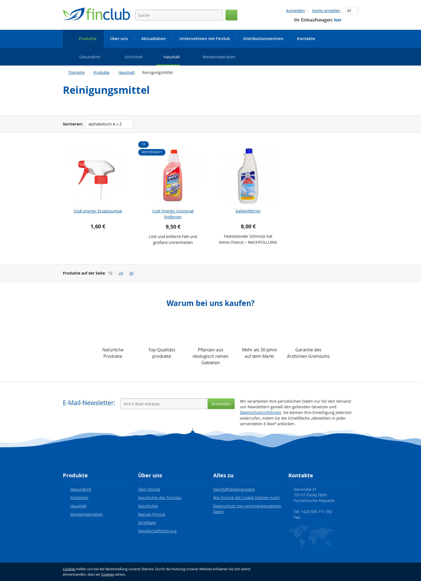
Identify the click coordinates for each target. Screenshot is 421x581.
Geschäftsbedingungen (234, 489)
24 (121, 273)
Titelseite (76, 72)
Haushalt (126, 72)
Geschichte (148, 505)
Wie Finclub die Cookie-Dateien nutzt (246, 497)
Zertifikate (147, 522)
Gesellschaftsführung (157, 530)
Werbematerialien (86, 514)
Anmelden (295, 10)
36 (131, 273)
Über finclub (149, 489)
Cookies (69, 568)
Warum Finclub (151, 514)
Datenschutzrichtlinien (260, 412)
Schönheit (79, 497)
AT (352, 10)
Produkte (101, 72)
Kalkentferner (248, 211)
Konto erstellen (326, 10)
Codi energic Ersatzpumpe (98, 211)
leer (338, 20)
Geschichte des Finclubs (160, 497)
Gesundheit (80, 489)
